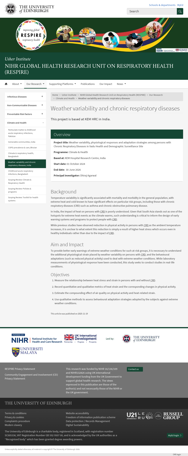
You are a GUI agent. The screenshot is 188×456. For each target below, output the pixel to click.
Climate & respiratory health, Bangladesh (21, 155)
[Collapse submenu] (43, 123)
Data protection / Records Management (88, 421)
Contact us (135, 369)
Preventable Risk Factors (19, 114)
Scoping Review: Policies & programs (19, 190)
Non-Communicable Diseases (22, 105)
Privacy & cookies (14, 417)
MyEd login (175, 435)
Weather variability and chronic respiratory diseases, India (22, 164)
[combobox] (152, 11)
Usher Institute (18, 59)
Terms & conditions (15, 413)
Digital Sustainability (77, 425)
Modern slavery (13, 425)
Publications (88, 84)
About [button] (16, 84)
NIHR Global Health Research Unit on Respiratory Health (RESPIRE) (113, 94)
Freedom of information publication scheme (90, 417)
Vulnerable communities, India (21, 142)
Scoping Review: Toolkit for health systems (23, 199)
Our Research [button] (34, 84)
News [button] (120, 84)
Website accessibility (77, 413)
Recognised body (15, 439)
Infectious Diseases (17, 96)
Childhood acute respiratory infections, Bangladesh (20, 172)
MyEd (180, 5)
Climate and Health (16, 122)
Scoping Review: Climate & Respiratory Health (19, 181)
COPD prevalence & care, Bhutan (22, 147)
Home (55, 94)
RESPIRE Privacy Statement (20, 369)
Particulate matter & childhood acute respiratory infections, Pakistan (22, 132)
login (178, 454)
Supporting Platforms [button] (61, 84)
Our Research (156, 94)
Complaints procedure (17, 421)
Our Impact (106, 84)
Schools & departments (162, 5)
